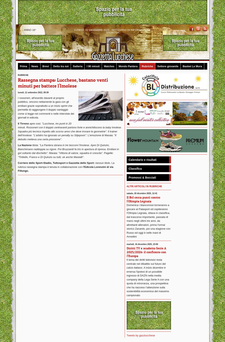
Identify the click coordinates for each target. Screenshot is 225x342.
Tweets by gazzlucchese (141, 335)
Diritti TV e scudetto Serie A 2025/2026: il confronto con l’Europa (146, 252)
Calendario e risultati (143, 159)
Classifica (135, 168)
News (34, 66)
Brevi (46, 66)
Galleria (78, 66)
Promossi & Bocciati (142, 177)
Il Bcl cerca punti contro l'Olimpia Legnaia (143, 199)
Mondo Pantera (128, 66)
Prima (23, 66)
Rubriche (147, 66)
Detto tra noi (61, 66)
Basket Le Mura (192, 66)
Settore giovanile (167, 66)
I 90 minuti (93, 66)
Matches (109, 66)
